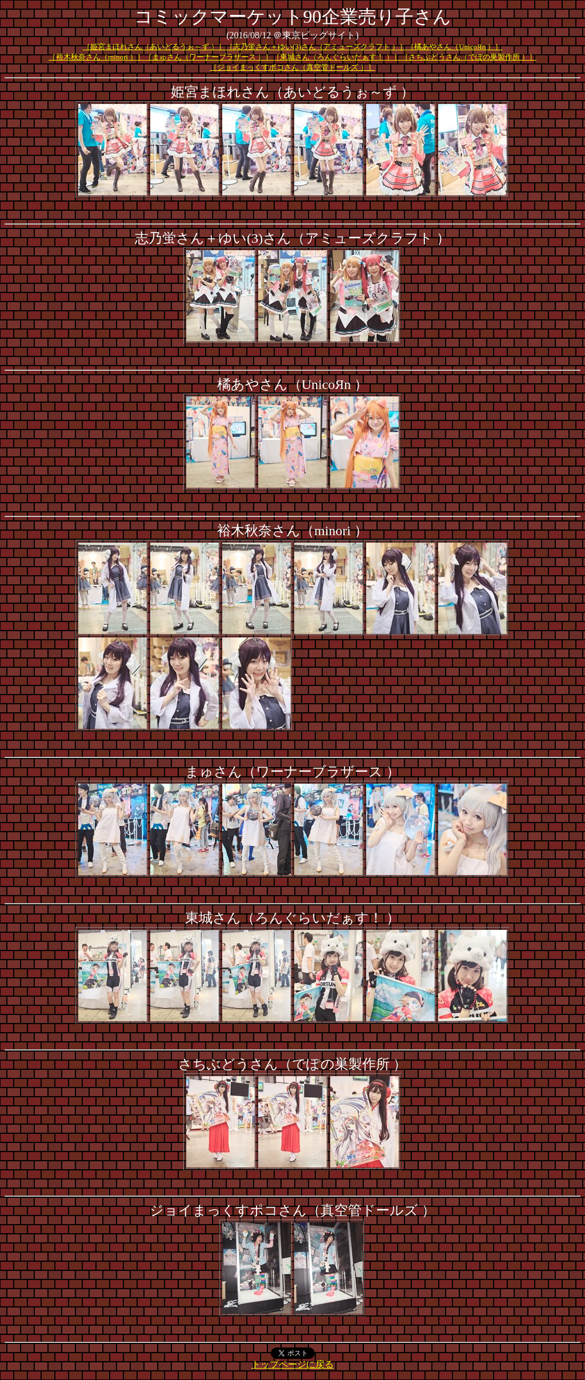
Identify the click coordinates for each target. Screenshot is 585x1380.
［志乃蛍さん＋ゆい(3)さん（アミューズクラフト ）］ (316, 46)
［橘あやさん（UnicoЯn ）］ (454, 46)
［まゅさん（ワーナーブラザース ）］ (209, 57)
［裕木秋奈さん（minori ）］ (97, 57)
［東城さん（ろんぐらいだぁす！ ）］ (336, 57)
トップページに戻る (292, 1364)
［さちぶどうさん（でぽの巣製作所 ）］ (468, 57)
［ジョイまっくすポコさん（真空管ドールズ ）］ (292, 67)
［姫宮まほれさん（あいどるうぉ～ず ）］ (154, 46)
